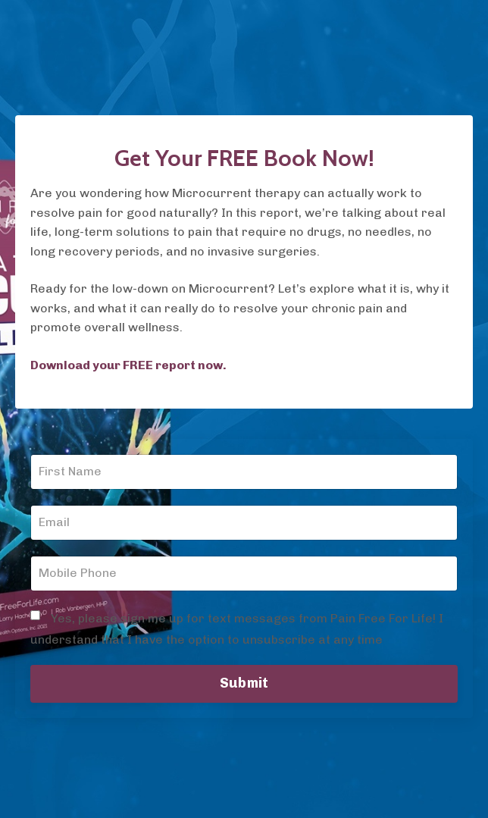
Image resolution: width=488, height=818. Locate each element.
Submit (244, 683)
